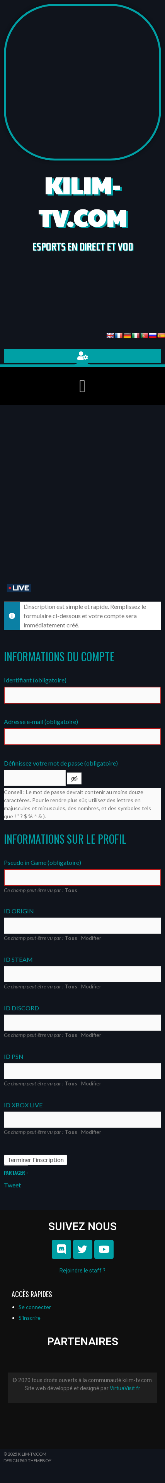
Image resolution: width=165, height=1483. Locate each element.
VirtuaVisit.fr (125, 1388)
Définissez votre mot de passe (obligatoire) (61, 763)
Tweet (12, 1184)
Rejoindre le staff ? (82, 1270)
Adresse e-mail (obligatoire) (41, 721)
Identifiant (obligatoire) (35, 680)
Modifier (91, 938)
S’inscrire (30, 1317)
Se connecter (35, 1307)
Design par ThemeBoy (27, 1460)
